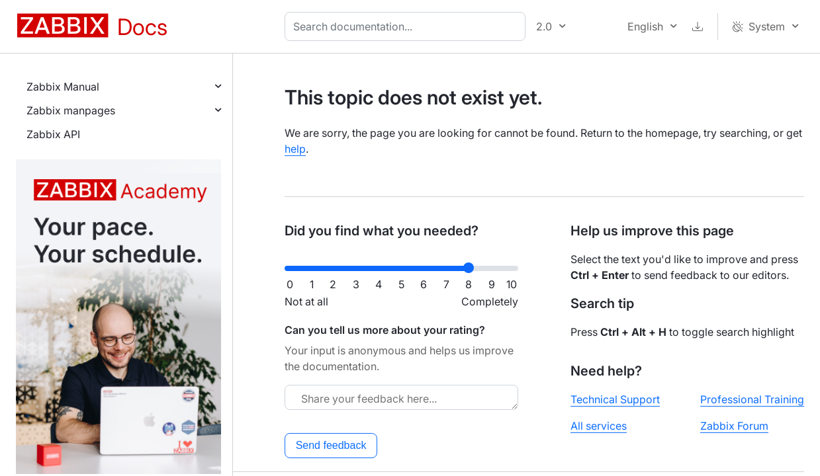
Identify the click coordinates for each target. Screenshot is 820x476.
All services (598, 425)
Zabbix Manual (62, 86)
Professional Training (752, 399)
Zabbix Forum (734, 425)
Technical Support (615, 399)
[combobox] (408, 26)
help (295, 148)
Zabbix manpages (70, 110)
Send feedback (331, 445)
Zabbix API (53, 134)
